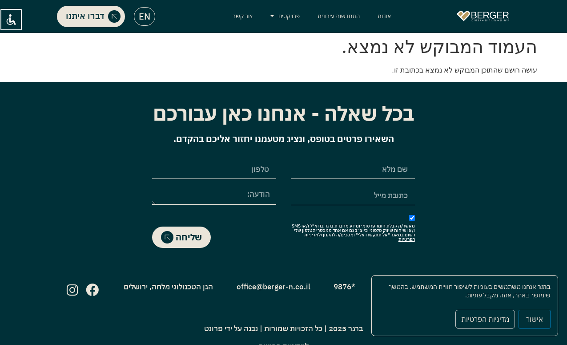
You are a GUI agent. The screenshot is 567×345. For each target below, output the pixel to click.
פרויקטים (285, 16)
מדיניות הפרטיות (485, 319)
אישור (534, 319)
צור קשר (243, 16)
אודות (384, 16)
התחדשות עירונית (339, 16)
